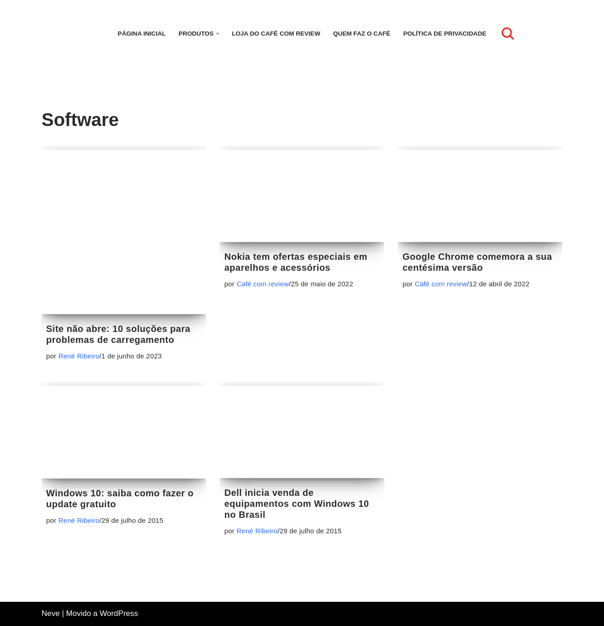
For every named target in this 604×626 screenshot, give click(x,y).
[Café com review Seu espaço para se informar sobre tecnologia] (69, 33)
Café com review (263, 284)
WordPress (119, 613)
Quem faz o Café (361, 33)
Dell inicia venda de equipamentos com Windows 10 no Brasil (296, 504)
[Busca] (508, 33)
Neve (51, 613)
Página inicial (142, 33)
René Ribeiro (79, 356)
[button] (217, 33)
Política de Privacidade (444, 33)
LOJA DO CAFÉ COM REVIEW (276, 33)
